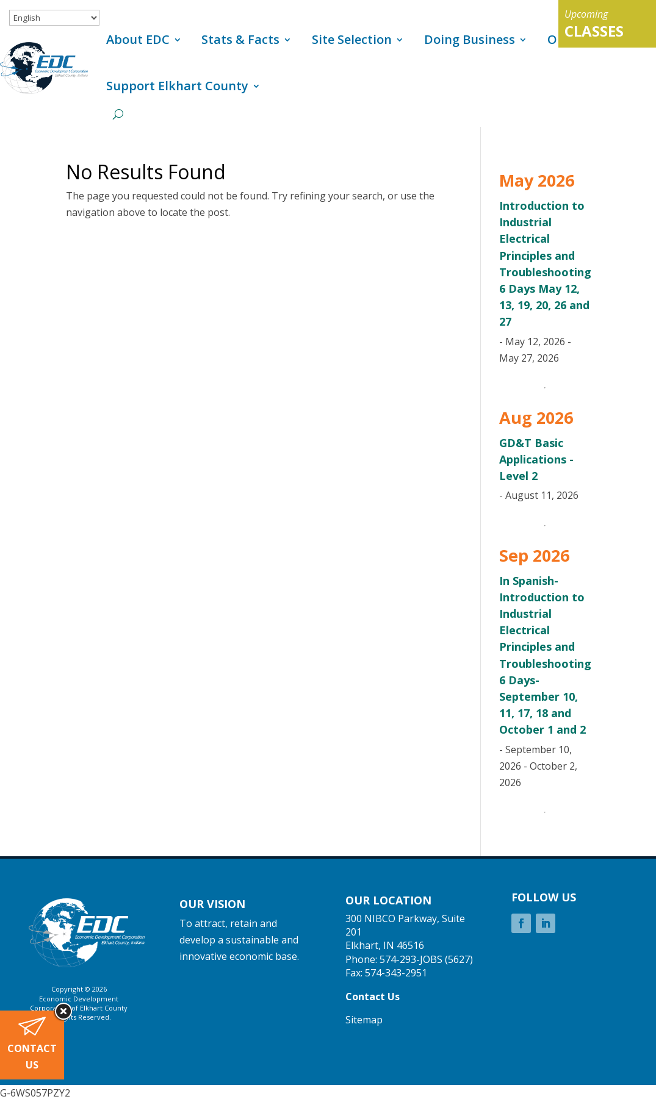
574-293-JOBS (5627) (426, 959)
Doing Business (469, 39)
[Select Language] (54, 18)
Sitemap (364, 1019)
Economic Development (78, 998)
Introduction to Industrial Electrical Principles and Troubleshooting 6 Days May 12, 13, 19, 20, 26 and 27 (545, 263)
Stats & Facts (240, 39)
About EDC (138, 39)
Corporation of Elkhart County (79, 1007)
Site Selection (352, 39)
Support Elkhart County (177, 85)
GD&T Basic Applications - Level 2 (536, 459)
